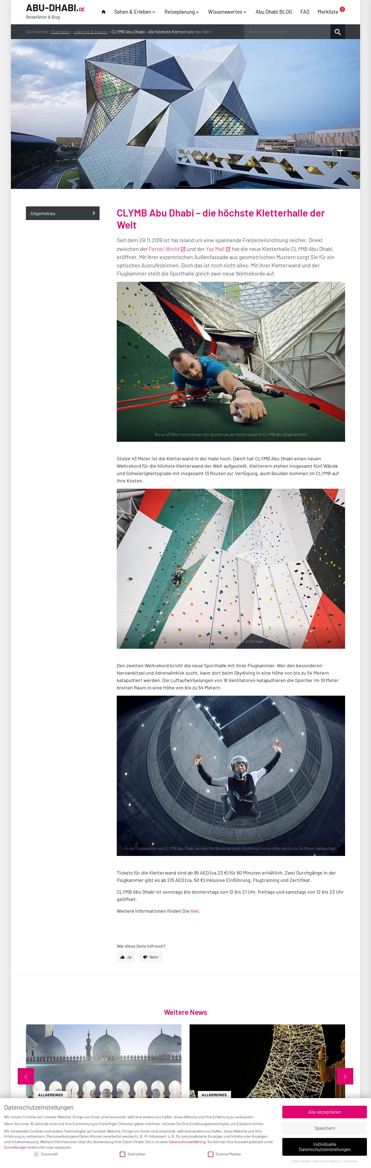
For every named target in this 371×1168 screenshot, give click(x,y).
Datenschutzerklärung (187, 1141)
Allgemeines (42, 213)
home (103, 11)
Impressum (350, 1161)
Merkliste (331, 11)
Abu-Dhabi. (55, 11)
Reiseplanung (179, 11)
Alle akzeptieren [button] (324, 1112)
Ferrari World (164, 248)
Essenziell (46, 1154)
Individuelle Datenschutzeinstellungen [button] (325, 1146)
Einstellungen (15, 1147)
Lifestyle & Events (90, 31)
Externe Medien (224, 1154)
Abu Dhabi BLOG (274, 11)
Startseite (60, 31)
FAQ (304, 11)
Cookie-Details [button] (301, 1161)
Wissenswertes (225, 11)
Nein (153, 956)
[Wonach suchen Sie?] (287, 31)
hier (194, 911)
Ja (129, 956)
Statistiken (133, 1154)
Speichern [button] (325, 1128)
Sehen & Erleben (132, 11)
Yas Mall (215, 248)
